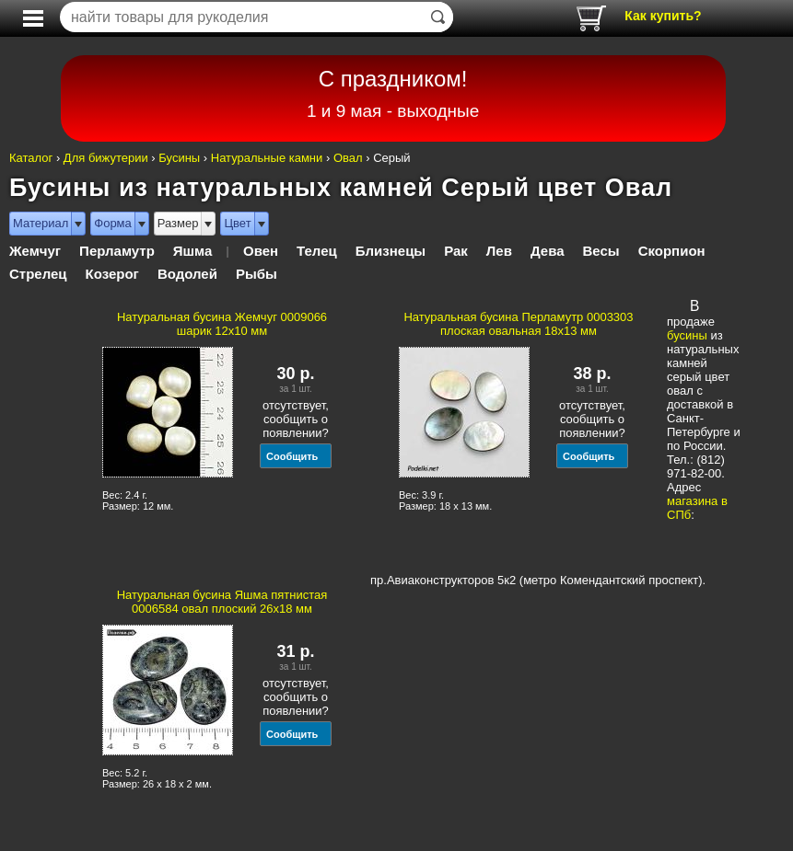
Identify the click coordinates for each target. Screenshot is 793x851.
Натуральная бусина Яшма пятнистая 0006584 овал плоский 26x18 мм (222, 601)
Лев (499, 251)
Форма (113, 223)
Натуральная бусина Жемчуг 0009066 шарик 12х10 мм (222, 324)
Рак (456, 251)
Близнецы (391, 251)
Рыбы (256, 274)
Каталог (30, 158)
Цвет (237, 223)
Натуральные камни (267, 158)
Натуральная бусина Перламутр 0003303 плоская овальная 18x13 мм (518, 324)
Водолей (187, 274)
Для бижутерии (106, 158)
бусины (687, 335)
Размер (178, 223)
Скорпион (672, 251)
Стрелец (38, 274)
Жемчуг (35, 251)
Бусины (179, 158)
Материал (40, 223)
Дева (548, 251)
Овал (348, 158)
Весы (601, 251)
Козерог (112, 274)
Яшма (193, 251)
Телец (317, 251)
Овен (260, 251)
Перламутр (117, 251)
